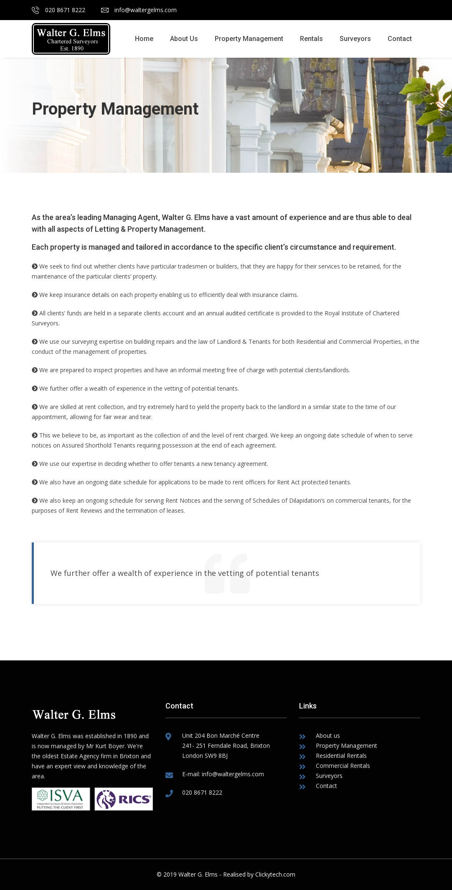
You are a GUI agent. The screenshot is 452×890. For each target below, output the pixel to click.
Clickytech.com (275, 874)
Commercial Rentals (343, 766)
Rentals (311, 39)
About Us (184, 39)
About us (328, 735)
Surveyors (355, 39)
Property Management (249, 39)
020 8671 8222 (58, 10)
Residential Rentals (341, 756)
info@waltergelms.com (139, 10)
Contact (400, 39)
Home (144, 39)
